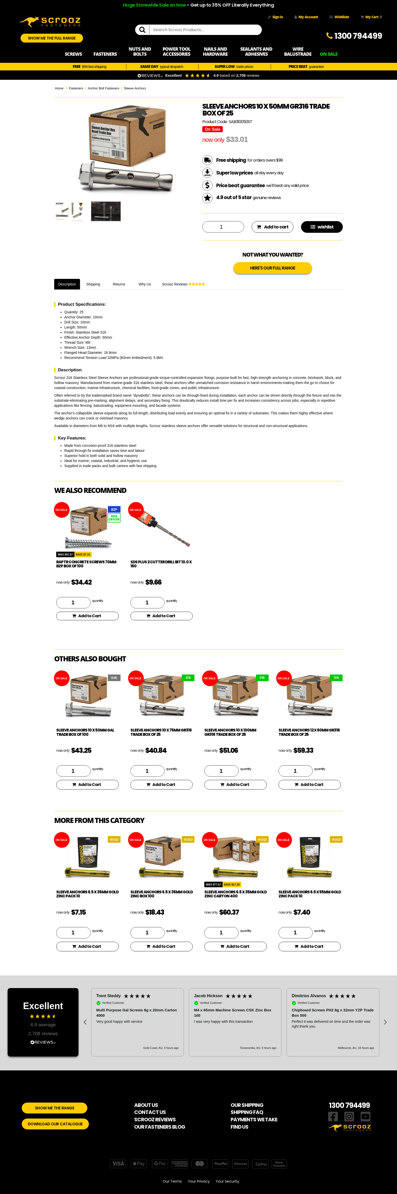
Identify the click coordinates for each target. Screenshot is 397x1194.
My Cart (370, 17)
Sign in (275, 16)
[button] (85, 1022)
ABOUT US (146, 1105)
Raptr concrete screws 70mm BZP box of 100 (86, 564)
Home (59, 88)
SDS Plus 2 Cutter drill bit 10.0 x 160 (161, 564)
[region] (235, 1022)
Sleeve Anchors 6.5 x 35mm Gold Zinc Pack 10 (87, 894)
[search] (144, 29)
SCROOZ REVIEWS (155, 1119)
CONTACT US (150, 1112)
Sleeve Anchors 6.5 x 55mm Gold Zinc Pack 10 (310, 894)
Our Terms (172, 1181)
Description (67, 284)
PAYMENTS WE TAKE (254, 1119)
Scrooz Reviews (183, 284)
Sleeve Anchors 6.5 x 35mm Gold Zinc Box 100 (161, 894)
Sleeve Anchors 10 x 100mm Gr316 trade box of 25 (230, 732)
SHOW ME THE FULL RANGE (52, 38)
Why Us (145, 284)
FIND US (239, 1126)
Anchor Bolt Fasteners (103, 88)
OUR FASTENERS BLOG (159, 1126)
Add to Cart (86, 616)
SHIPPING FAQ (247, 1112)
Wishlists (339, 16)
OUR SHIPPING (247, 1105)
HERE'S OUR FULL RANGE (272, 268)
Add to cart (272, 227)
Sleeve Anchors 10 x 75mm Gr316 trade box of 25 (161, 732)
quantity (97, 601)
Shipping (93, 284)
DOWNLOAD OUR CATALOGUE (55, 1124)
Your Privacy (199, 1181)
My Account (306, 16)
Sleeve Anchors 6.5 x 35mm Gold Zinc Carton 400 (235, 894)
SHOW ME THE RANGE (54, 1108)
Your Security (227, 1181)
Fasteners (76, 88)
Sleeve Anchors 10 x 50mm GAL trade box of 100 (85, 732)
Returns (119, 284)
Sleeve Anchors (135, 88)
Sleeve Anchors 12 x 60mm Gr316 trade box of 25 (309, 732)
